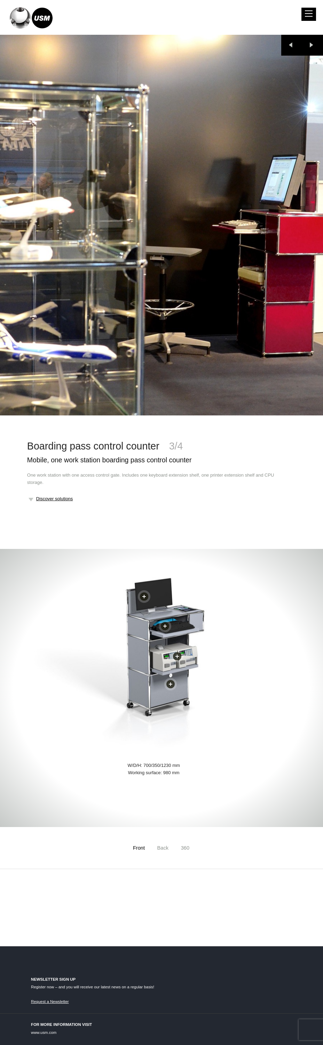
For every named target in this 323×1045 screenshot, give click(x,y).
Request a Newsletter (50, 1001)
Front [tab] (139, 848)
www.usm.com (43, 1032)
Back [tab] (162, 848)
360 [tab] (185, 848)
